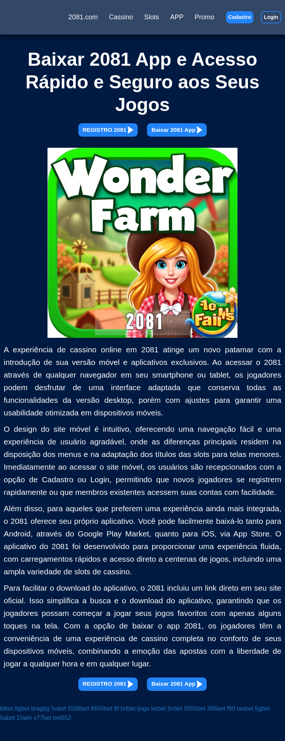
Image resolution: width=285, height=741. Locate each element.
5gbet (262, 726)
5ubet (58, 726)
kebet (158, 726)
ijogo (143, 726)
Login (267, 20)
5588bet (78, 726)
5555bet (195, 726)
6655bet (101, 726)
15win (24, 736)
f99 (231, 726)
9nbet (174, 726)
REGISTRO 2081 (89, 134)
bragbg (40, 726)
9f (116, 726)
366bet (216, 726)
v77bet (43, 736)
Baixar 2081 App (195, 134)
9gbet (21, 726)
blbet (6, 726)
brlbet (128, 726)
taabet (245, 726)
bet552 (62, 736)
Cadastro (226, 20)
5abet (7, 736)
